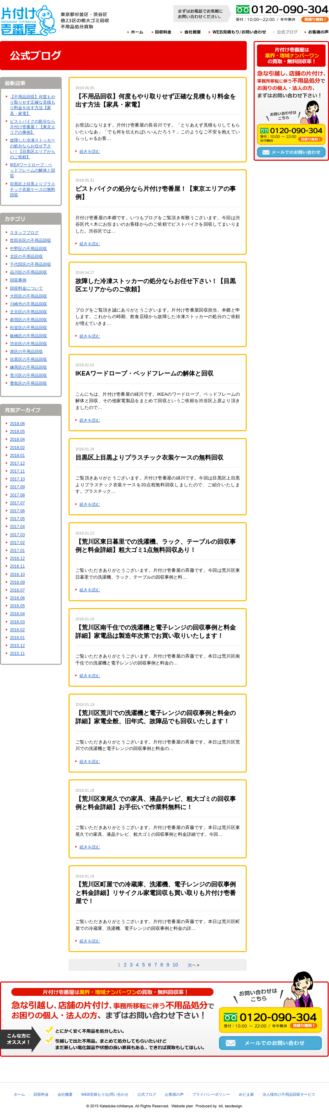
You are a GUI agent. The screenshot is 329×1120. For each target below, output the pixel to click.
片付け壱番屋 (29, 20)
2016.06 (17, 598)
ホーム (135, 32)
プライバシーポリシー (211, 1094)
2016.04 (17, 613)
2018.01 (17, 455)
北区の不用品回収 (26, 256)
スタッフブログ (24, 232)
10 (175, 964)
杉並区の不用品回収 (28, 327)
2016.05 (17, 606)
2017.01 (17, 550)
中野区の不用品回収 (28, 248)
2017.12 (17, 463)
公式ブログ (285, 32)
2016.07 (17, 590)
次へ (192, 965)
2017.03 (17, 534)
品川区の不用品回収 (28, 272)
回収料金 (162, 32)
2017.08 (17, 495)
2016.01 (17, 637)
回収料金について (26, 288)
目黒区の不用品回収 (28, 359)
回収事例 (18, 280)
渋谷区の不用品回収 (28, 343)
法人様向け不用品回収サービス (289, 1094)
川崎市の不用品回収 (28, 304)
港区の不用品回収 (26, 351)
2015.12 (17, 645)
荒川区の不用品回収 (28, 375)
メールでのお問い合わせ (291, 152)
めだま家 (246, 1094)
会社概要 (191, 32)
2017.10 (17, 479)
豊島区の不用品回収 (28, 383)
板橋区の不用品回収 (28, 335)
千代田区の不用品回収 (30, 264)
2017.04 (17, 526)
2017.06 (17, 511)
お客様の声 (317, 32)
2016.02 (17, 630)
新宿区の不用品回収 (28, 319)
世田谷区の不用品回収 (30, 240)
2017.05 (17, 518)
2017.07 (17, 503)
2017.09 (17, 487)
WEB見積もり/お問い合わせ (237, 32)
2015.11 (17, 653)
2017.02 (17, 542)
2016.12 (17, 558)
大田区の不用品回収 (28, 296)
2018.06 (17, 423)
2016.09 (17, 582)
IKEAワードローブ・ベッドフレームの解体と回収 (32, 170)
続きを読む (90, 151)
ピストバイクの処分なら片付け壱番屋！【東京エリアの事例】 (32, 127)
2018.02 (17, 447)
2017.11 (17, 471)
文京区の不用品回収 (28, 311)
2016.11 (17, 566)
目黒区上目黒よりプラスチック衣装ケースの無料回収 (32, 189)
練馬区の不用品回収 (28, 367)
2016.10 (17, 574)
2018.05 (17, 431)
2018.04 (17, 439)
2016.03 (17, 622)
